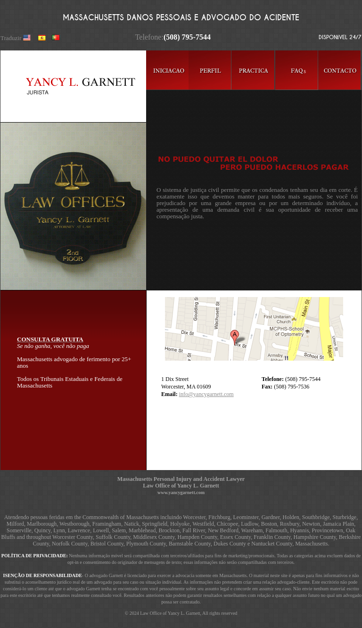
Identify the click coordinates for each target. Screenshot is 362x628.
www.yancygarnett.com (181, 492)
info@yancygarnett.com (206, 394)
